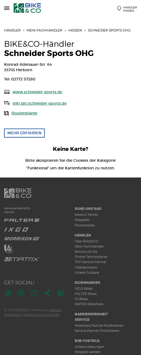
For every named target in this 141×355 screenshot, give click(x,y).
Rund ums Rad (88, 209)
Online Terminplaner (91, 257)
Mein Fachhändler (44, 30)
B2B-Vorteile (87, 341)
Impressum (13, 315)
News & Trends (86, 215)
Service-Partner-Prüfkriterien (97, 331)
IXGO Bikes (83, 289)
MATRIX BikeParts (89, 304)
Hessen (75, 30)
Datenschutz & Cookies (41, 315)
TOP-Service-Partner (90, 262)
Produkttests (85, 225)
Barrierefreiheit (91, 314)
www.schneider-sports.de (37, 91)
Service (82, 319)
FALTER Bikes (86, 294)
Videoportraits (86, 267)
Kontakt (55, 310)
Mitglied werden (88, 352)
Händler (12, 30)
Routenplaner (24, 113)
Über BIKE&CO (86, 241)
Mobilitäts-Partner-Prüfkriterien (99, 325)
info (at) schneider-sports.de (40, 103)
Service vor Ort (86, 252)
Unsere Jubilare (87, 272)
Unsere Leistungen (89, 347)
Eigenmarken (87, 283)
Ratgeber (82, 220)
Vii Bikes (81, 299)
